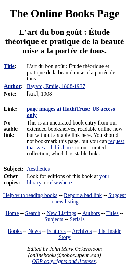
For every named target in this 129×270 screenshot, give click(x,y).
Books (15, 231)
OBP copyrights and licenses (64, 261)
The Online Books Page (64, 13)
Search (32, 213)
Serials (77, 219)
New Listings (61, 213)
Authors (91, 213)
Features (56, 231)
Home (12, 213)
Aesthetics (38, 169)
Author (12, 86)
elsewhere (61, 182)
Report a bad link (83, 195)
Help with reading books (30, 195)
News (34, 231)
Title (9, 66)
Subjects (53, 219)
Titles (112, 213)
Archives (82, 231)
